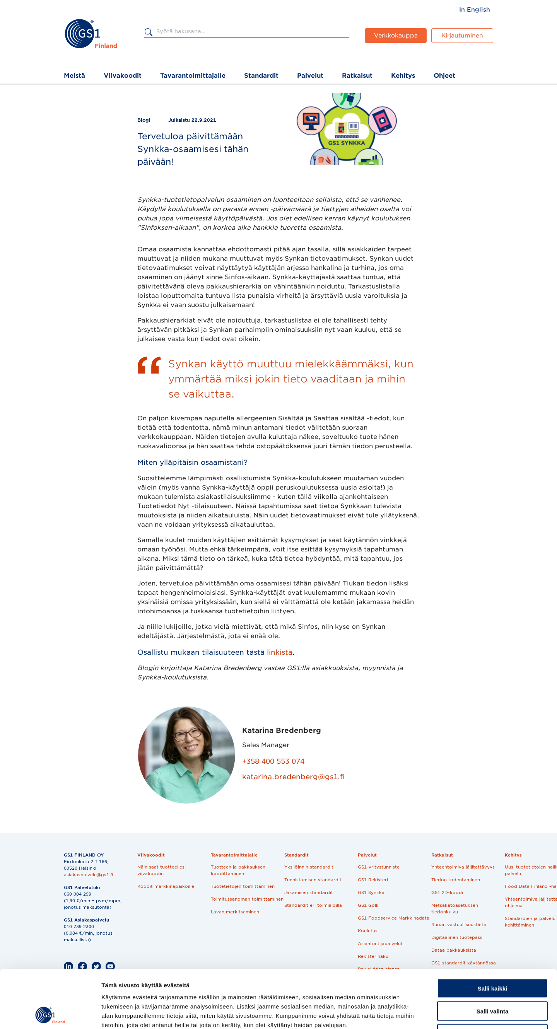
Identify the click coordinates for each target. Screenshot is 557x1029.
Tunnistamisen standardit (313, 879)
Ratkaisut (357, 75)
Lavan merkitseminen (235, 912)
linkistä (279, 652)
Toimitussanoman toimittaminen (247, 899)
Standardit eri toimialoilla (313, 905)
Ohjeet (444, 75)
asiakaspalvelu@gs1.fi (88, 874)
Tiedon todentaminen (455, 879)
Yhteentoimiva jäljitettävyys (463, 867)
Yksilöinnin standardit (308, 867)
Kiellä (492, 979)
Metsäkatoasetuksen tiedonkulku (454, 909)
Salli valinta (493, 957)
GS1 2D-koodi (447, 892)
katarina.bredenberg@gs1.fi (293, 777)
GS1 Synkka (371, 892)
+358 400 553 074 (273, 761)
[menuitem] (474, 9)
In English (474, 9)
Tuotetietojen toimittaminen (243, 886)
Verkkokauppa (396, 35)
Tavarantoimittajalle (193, 75)
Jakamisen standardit (308, 892)
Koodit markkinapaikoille (165, 886)
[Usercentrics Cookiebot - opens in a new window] (50, 1014)
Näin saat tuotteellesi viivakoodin (161, 870)
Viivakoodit (123, 75)
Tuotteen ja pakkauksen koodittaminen (238, 870)
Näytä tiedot (414, 1013)
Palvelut (310, 75)
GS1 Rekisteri (373, 879)
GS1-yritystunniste (379, 867)
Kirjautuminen (462, 35)
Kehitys (403, 75)
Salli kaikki (492, 934)
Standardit (261, 75)
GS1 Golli (368, 905)
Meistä (74, 75)
